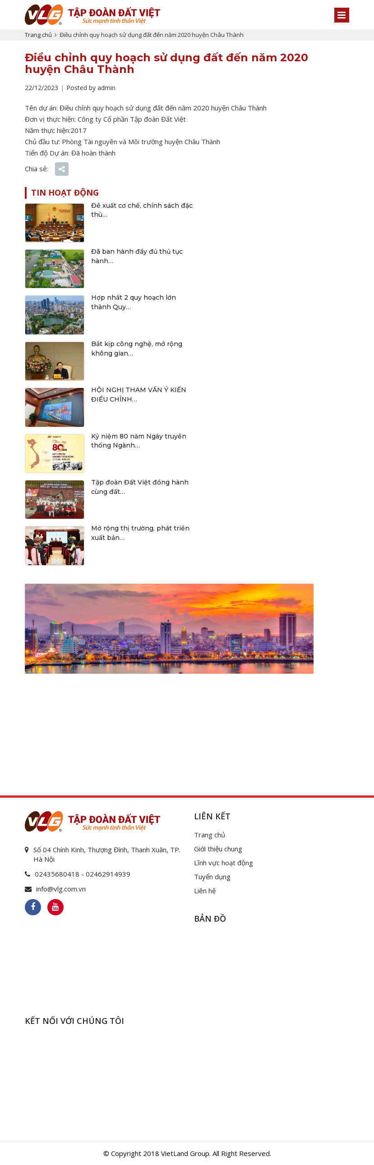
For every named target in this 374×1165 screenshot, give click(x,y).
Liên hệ (205, 890)
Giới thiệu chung (218, 848)
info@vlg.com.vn (61, 888)
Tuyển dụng (212, 876)
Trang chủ (38, 35)
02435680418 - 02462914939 (82, 873)
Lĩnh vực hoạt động (223, 862)
